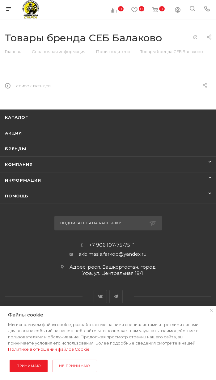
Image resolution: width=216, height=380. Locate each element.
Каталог (16, 117)
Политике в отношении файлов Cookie (49, 349)
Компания (18, 164)
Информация (23, 180)
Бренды (15, 148)
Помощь (16, 195)
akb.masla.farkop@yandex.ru (112, 254)
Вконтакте (100, 296)
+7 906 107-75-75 (109, 245)
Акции (13, 132)
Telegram (116, 296)
